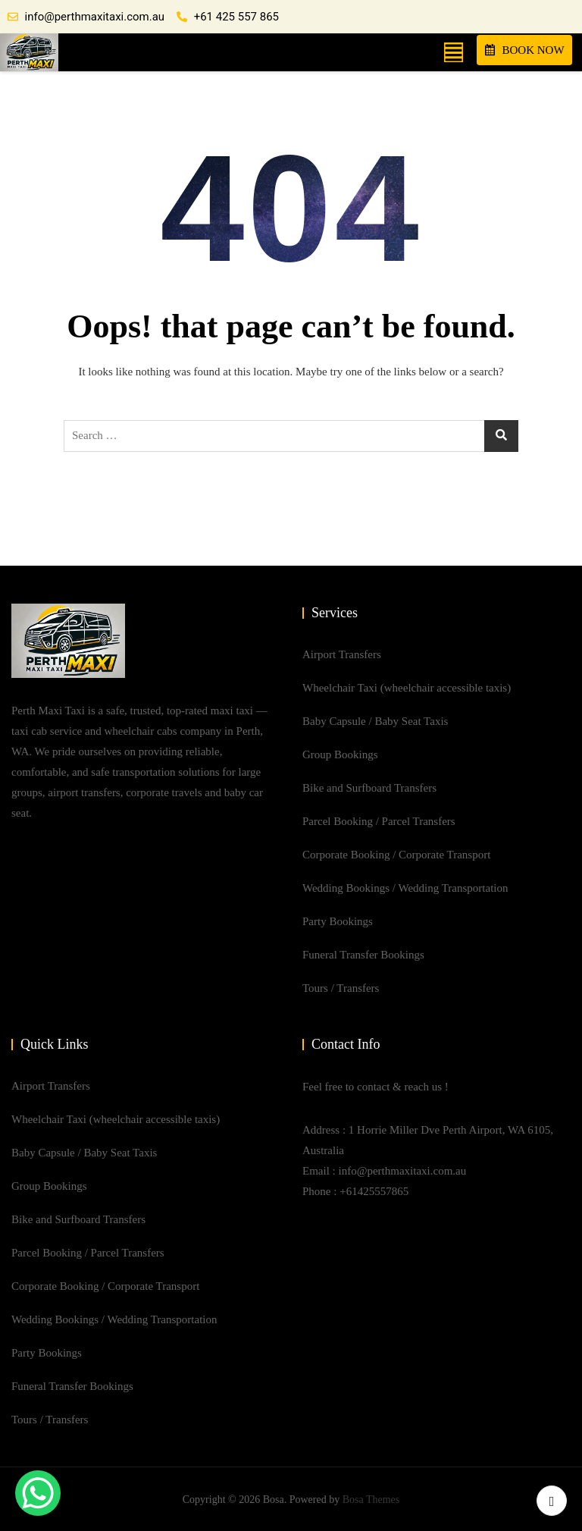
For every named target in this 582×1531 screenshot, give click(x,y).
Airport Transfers (341, 654)
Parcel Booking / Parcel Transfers (378, 821)
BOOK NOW (524, 50)
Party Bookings (337, 921)
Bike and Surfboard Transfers (369, 788)
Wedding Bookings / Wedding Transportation (405, 888)
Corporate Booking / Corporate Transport (396, 855)
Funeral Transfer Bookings (363, 955)
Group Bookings (340, 754)
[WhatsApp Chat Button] (38, 1493)
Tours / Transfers (340, 988)
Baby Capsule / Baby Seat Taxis (375, 721)
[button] (453, 51)
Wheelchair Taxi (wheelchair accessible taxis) (406, 688)
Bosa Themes (371, 1499)
